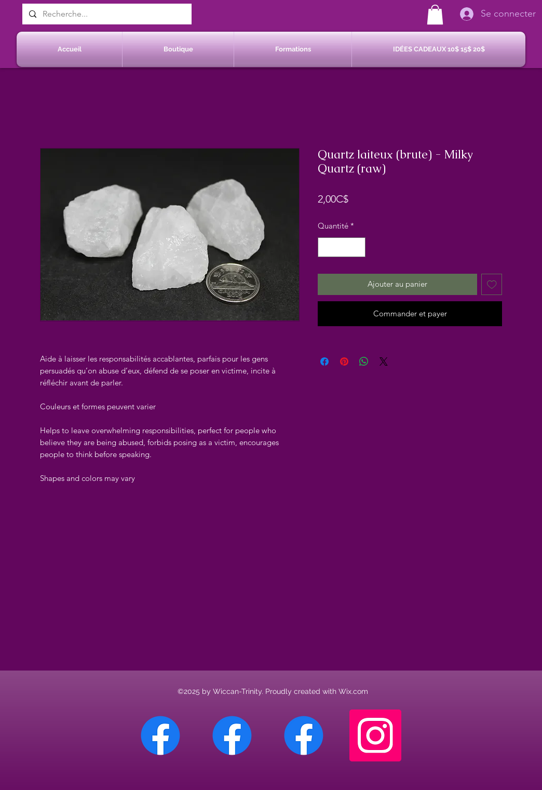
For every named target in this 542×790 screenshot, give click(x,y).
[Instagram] (375, 735)
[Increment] (357, 247)
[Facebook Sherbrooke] (232, 735)
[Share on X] (383, 361)
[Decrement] (326, 247)
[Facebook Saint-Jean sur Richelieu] (304, 735)
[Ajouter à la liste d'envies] (492, 284)
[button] (435, 14)
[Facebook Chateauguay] (160, 735)
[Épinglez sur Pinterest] (344, 361)
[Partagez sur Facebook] (324, 361)
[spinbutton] (341, 247)
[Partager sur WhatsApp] (364, 361)
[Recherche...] (106, 14)
